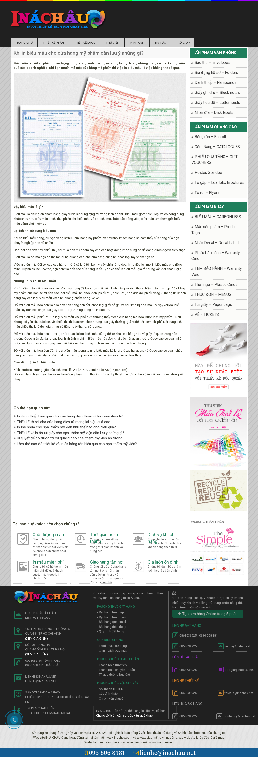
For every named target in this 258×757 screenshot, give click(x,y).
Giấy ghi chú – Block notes (217, 92)
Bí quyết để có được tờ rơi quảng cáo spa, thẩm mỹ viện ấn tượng (68, 438)
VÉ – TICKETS (207, 314)
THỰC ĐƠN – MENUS (213, 294)
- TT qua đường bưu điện (114, 674)
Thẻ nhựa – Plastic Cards (216, 284)
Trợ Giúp (183, 42)
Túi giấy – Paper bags (213, 304)
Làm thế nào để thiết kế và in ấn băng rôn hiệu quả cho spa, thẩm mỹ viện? (75, 444)
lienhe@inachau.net (164, 752)
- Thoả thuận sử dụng (112, 646)
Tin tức (160, 42)
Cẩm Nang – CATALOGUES (217, 146)
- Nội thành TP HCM (110, 689)
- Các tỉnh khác (107, 693)
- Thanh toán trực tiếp (112, 665)
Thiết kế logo (85, 42)
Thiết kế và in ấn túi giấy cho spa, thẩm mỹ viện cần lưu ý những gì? (69, 433)
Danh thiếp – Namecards (215, 82)
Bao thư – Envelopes (212, 62)
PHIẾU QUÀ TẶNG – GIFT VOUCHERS (214, 159)
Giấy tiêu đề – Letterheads (217, 102)
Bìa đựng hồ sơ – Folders (216, 72)
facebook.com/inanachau (50, 713)
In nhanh (137, 42)
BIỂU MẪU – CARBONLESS (218, 216)
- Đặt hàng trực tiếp (110, 612)
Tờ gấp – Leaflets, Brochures (219, 182)
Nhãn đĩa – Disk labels (214, 112)
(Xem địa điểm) (36, 638)
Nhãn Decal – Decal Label (217, 242)
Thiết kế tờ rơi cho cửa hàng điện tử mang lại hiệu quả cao (62, 422)
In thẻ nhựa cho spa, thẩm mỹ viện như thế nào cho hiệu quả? (65, 427)
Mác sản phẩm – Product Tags (214, 229)
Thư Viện (112, 42)
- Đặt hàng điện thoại (111, 627)
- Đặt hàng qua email (111, 622)
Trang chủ (24, 42)
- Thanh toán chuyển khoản (116, 670)
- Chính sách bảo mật (112, 650)
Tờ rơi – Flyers (207, 192)
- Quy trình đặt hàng (110, 631)
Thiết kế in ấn (53, 42)
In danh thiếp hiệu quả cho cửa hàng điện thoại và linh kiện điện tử (68, 416)
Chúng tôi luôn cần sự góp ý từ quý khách (125, 715)
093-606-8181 (105, 752)
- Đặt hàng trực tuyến (111, 617)
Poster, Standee (208, 172)
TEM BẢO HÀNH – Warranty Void (216, 271)
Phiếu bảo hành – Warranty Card (215, 255)
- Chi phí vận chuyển (111, 698)
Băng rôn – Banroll (210, 136)
